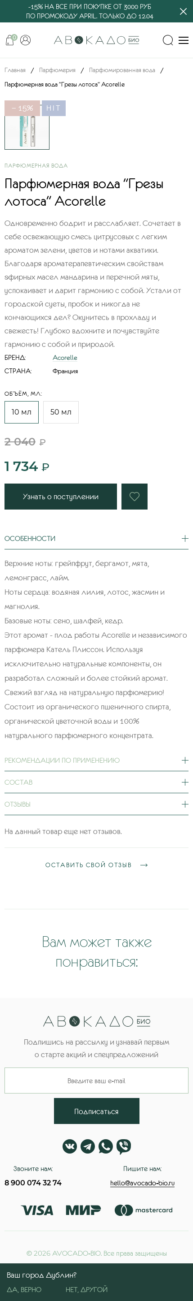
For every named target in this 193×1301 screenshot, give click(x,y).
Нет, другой (87, 1289)
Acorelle (65, 357)
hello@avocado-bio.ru (142, 1183)
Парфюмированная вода (122, 69)
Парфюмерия (57, 69)
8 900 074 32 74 (33, 1183)
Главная (15, 69)
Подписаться (96, 1111)
